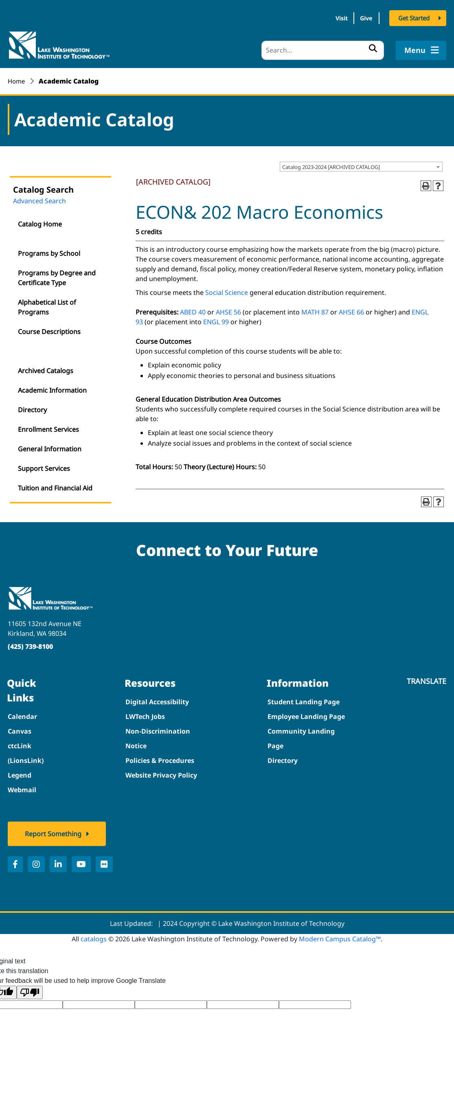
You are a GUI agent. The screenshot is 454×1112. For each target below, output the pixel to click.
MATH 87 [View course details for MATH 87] (315, 309)
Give (362, 19)
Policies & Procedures (159, 757)
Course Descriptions (49, 329)
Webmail (22, 786)
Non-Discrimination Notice (157, 735)
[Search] (322, 47)
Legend (19, 772)
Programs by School (49, 250)
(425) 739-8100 (30, 643)
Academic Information (52, 387)
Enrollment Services (48, 426)
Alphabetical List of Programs (47, 304)
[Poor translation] (30, 989)
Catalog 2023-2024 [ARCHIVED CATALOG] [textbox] (331, 164)
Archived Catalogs (45, 368)
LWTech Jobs (145, 713)
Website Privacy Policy (161, 772)
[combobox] (361, 164)
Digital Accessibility (157, 698)
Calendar (22, 713)
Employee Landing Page (306, 713)
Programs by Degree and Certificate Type (57, 275)
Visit (327, 19)
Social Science (226, 289)
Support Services (44, 466)
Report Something (53, 830)
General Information (49, 446)
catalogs (94, 936)
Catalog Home (40, 221)
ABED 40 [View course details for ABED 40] (193, 309)
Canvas (19, 728)
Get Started (414, 19)
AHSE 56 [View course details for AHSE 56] (228, 309)
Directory (32, 407)
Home (17, 78)
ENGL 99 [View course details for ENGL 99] (216, 318)
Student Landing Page (304, 698)
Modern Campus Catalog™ (340, 936)
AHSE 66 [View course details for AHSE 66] (351, 309)
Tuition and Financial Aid (55, 485)
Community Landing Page (301, 735)
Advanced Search (39, 198)
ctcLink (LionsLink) (26, 750)
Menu (420, 47)
